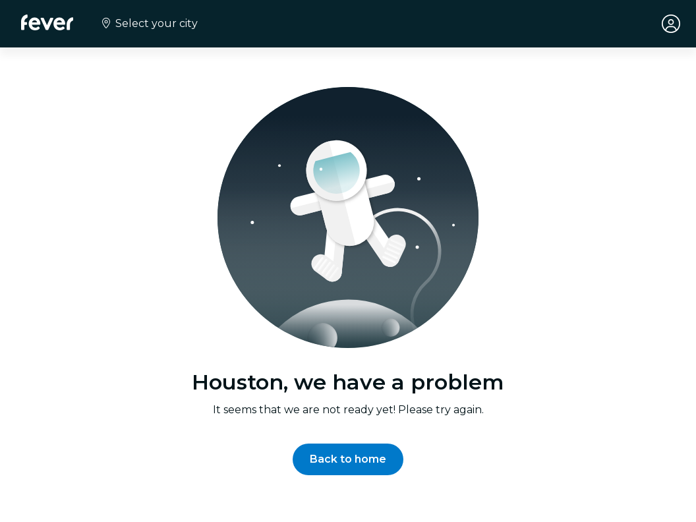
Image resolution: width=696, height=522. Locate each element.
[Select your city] (148, 23)
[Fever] (47, 22)
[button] (348, 459)
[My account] (671, 23)
